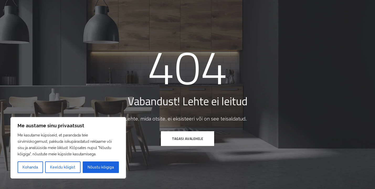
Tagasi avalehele (187, 138)
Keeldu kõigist (62, 167)
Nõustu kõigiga (101, 167)
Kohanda (30, 167)
